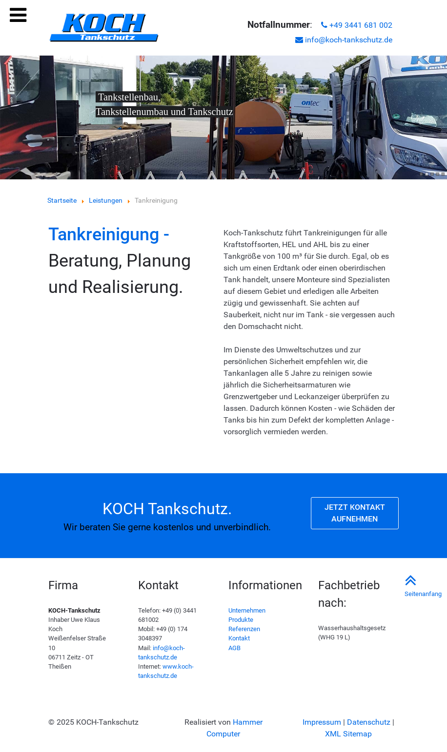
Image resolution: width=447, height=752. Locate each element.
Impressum (322, 722)
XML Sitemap (348, 733)
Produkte (240, 619)
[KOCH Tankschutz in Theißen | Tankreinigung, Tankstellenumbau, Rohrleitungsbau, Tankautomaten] (103, 28)
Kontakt (239, 638)
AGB (234, 648)
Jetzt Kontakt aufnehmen (355, 512)
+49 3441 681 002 (356, 25)
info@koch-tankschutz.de (343, 39)
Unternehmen (246, 610)
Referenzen (244, 629)
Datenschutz (368, 722)
